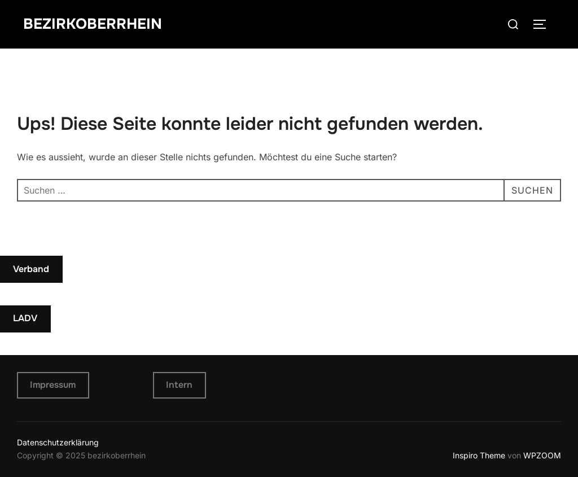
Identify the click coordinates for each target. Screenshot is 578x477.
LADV (25, 318)
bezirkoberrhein (92, 24)
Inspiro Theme (479, 455)
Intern (179, 385)
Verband (31, 269)
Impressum (53, 385)
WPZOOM (542, 455)
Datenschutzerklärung (58, 442)
